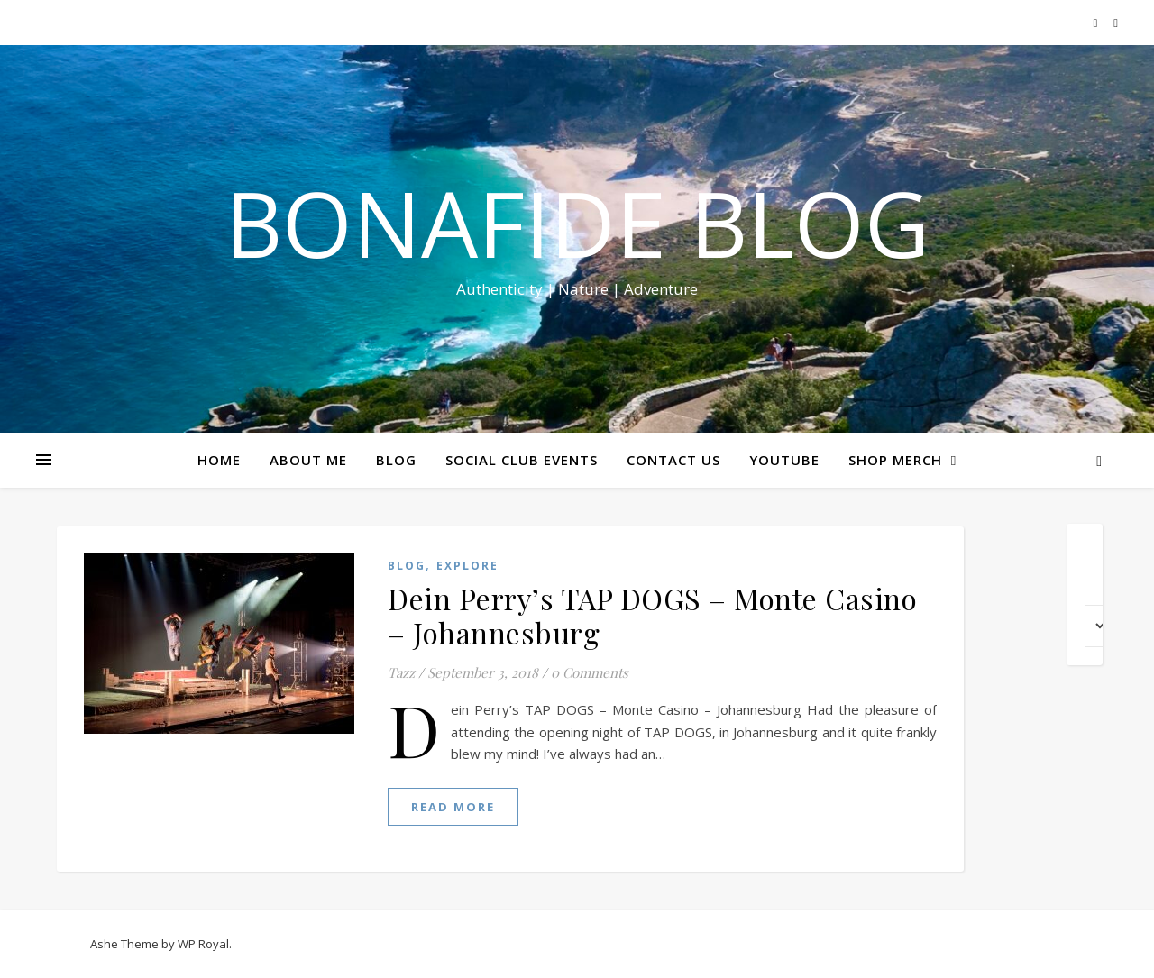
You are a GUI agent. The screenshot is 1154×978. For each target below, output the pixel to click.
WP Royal (203, 944)
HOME (219, 460)
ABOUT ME (308, 460)
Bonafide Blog (577, 223)
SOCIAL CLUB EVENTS (521, 460)
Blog (407, 565)
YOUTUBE (784, 460)
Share (1129, 340)
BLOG (396, 460)
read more (453, 807)
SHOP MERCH (895, 460)
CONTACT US (673, 460)
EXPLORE (467, 565)
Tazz (401, 672)
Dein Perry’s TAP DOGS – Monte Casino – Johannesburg (652, 615)
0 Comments (589, 672)
